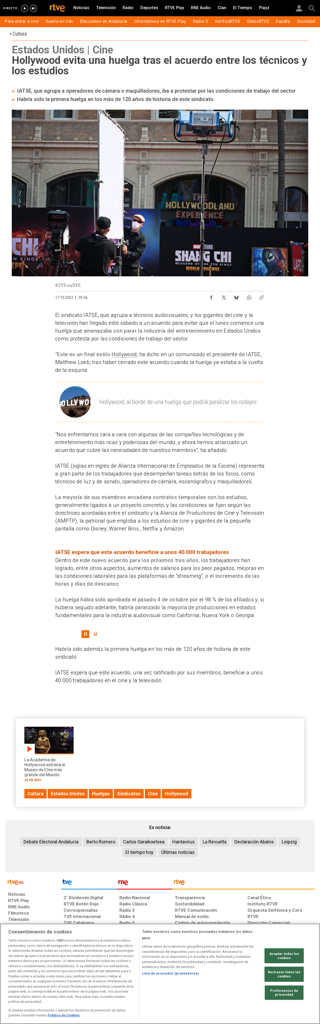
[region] (160, 974)
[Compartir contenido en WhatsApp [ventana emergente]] (249, 296)
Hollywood (124, 354)
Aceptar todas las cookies (284, 956)
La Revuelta (215, 841)
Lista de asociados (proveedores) (170, 973)
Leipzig (289, 841)
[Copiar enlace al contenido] (261, 296)
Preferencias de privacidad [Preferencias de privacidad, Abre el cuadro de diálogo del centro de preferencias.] (284, 992)
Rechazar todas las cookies (284, 974)
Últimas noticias (178, 852)
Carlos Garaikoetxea (143, 841)
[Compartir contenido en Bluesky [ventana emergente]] (236, 296)
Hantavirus (183, 841)
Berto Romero (100, 841)
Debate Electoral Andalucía (51, 841)
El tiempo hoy (139, 852)
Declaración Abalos (254, 841)
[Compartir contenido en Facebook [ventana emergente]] (211, 296)
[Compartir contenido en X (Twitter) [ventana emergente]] (224, 296)
